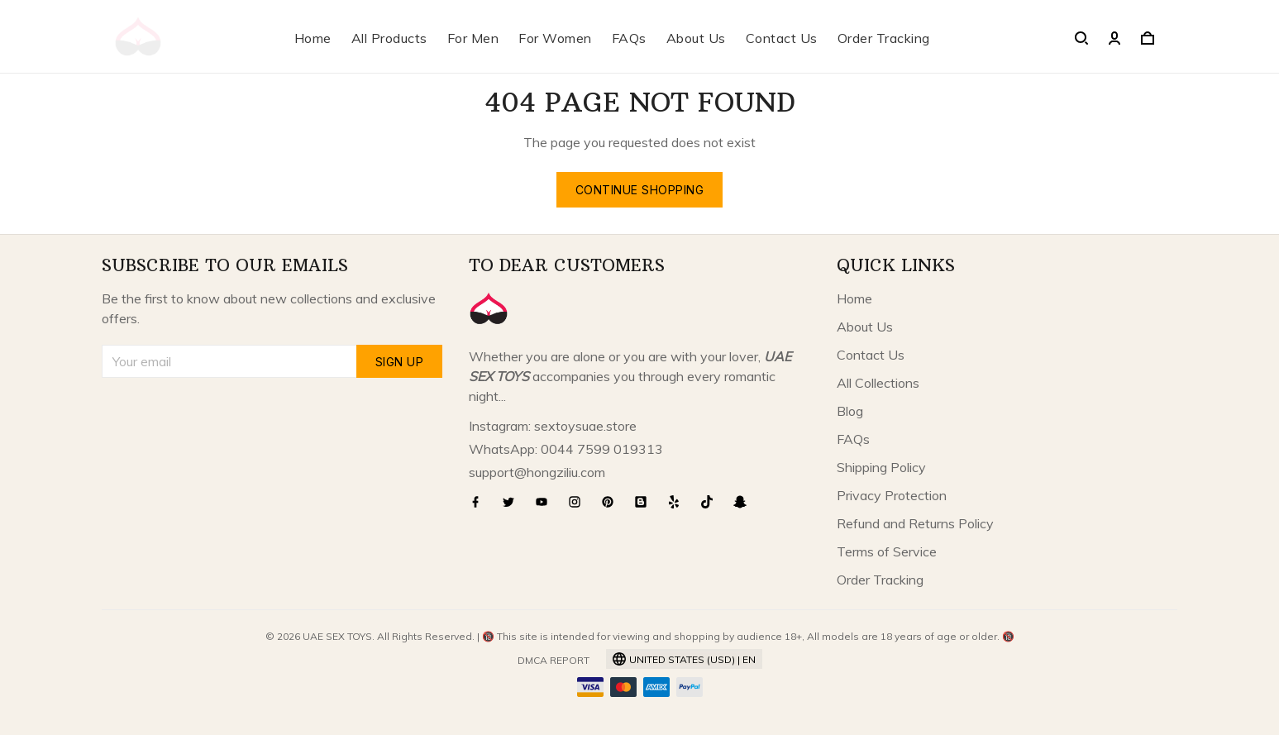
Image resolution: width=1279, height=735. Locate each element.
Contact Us (782, 38)
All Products (389, 38)
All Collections (878, 383)
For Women (555, 38)
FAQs (629, 38)
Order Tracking (884, 38)
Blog (850, 411)
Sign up (399, 362)
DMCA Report (553, 660)
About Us (696, 38)
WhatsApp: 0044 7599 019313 (566, 449)
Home (313, 38)
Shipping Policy (881, 467)
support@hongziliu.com (537, 472)
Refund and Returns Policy (915, 523)
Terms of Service (887, 551)
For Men (473, 38)
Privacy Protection (892, 495)
